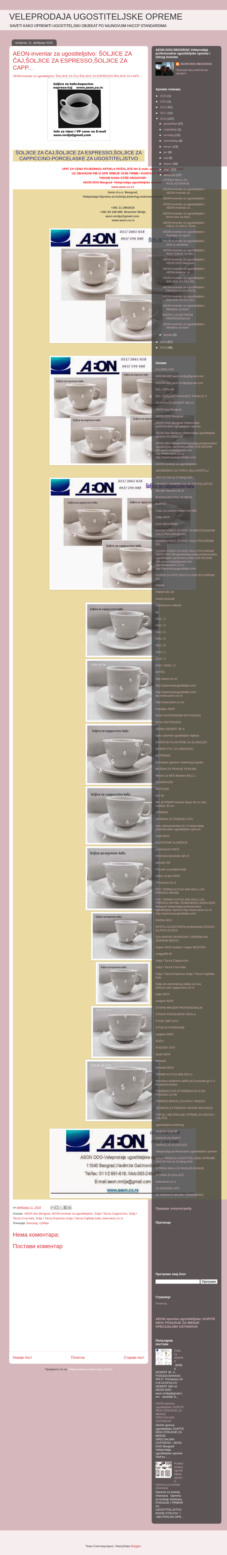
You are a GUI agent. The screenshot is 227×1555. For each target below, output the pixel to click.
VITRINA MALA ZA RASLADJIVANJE (176, 181)
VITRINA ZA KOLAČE (170, 1175)
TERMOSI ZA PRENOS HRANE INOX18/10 (184, 1108)
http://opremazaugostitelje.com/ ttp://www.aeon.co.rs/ (176, 693)
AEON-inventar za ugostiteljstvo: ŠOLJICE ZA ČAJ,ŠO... (184, 279)
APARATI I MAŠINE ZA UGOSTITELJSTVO (184, 484)
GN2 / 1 (161, 652)
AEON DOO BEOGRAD (196, 64)
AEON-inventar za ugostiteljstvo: (184, 198)
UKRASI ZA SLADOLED (171, 1145)
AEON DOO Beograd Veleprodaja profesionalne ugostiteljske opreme (178, 424)
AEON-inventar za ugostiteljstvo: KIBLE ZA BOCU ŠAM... (184, 224)
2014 (163, 347)
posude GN (163, 862)
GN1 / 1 (161, 618)
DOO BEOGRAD (167, 524)
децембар (171, 123)
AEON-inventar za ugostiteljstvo (72, 1213)
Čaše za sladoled (178, 1356)
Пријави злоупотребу (173, 1208)
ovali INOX (162, 836)
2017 (163, 113)
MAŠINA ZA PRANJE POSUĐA (176, 769)
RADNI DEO (164, 920)
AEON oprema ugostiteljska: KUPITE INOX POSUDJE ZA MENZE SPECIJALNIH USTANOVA (185, 1322)
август (168, 146)
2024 (163, 96)
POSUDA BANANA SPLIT (172, 856)
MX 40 (160, 795)
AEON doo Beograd (37, 1213)
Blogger (136, 1546)
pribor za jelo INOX (168, 876)
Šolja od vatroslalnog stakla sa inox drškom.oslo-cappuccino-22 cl (178, 985)
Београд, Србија (38, 1223)
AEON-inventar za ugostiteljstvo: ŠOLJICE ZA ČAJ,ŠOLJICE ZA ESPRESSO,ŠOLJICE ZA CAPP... (77, 76)
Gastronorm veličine (169, 605)
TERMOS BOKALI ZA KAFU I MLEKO (180, 1101)
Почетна (78, 1357)
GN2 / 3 (161, 658)
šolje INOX (162, 994)
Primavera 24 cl (166, 882)
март (167, 169)
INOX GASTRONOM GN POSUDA (178, 715)
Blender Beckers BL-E (170, 490)
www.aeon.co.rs (122, 187)
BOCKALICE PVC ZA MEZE (174, 497)
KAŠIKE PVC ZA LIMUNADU (174, 748)
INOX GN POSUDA (168, 722)
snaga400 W (164, 953)
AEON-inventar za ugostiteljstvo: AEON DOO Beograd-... (184, 261)
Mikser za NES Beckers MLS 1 (176, 775)
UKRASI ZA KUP (167, 1131)
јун (166, 152)
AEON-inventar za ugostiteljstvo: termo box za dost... (184, 215)
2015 (163, 342)
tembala (161, 1061)
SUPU (160, 1041)
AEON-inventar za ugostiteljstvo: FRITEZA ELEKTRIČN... (184, 288)
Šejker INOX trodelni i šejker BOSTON (180, 947)
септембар (171, 140)
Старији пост (134, 1357)
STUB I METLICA (167, 1021)
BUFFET (161, 504)
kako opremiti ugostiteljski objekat (177, 735)
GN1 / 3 (161, 625)
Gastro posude (165, 598)
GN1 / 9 (161, 645)
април (168, 163)
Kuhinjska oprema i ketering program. (180, 762)
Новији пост (22, 1357)
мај (166, 158)
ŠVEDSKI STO (165, 1047)
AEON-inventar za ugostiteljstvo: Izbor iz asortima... (184, 242)
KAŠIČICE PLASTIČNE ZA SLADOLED (181, 742)
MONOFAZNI (164, 782)
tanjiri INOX (163, 1054)
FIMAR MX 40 (165, 592)
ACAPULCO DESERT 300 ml (175, 402)
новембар (171, 129)
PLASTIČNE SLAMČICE (171, 842)
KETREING (163, 755)
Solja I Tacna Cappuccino (110, 1213)
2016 (163, 118)
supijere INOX (165, 1034)
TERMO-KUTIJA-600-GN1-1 (174, 1074)
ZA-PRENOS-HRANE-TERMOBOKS (179, 1195)
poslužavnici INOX (167, 849)
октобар (169, 135)
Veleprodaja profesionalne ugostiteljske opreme (186, 1151)
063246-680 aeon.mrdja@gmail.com (179, 383)
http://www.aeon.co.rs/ (170, 702)
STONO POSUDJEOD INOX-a (175, 1014)
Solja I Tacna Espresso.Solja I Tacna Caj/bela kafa (68, 1218)
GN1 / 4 (161, 632)
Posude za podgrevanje (171, 869)
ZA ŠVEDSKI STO (167, 1188)
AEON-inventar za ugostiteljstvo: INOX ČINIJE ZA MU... (184, 252)
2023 (163, 101)
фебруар (170, 175)
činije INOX (163, 517)
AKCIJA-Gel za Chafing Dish (174, 477)
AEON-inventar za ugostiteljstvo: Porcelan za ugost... (184, 233)
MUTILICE (162, 789)
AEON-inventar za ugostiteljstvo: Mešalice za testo (184, 307)
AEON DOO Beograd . (170, 416)
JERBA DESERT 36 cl (170, 729)
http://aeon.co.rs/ (166, 678)
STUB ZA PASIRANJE (170, 1027)
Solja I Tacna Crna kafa (171, 967)
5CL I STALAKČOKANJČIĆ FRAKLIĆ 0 (181, 396)
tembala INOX (165, 1067)
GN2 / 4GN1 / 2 (166, 665)
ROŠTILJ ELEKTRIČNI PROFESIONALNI (178, 316)
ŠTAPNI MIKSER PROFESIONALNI (179, 1007)
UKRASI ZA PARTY (168, 1138)
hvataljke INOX (165, 709)
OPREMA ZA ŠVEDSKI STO (174, 819)
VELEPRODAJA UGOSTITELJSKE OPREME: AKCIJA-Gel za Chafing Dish (186, 1159)
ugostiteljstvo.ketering (170, 1124)
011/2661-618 (165, 369)
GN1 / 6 (161, 638)
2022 (163, 107)
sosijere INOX (165, 1001)
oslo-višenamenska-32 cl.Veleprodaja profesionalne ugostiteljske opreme (180, 827)
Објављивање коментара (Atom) (90, 1369)
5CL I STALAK (165, 389)
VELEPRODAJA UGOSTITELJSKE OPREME (95, 16)
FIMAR (160, 585)
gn (157, 612)
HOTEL (160, 672)
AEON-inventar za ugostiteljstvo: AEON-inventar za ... (184, 190)
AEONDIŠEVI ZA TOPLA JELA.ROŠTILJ (182, 470)
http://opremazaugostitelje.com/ (176, 685)
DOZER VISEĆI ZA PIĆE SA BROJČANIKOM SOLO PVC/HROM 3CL (185, 532)
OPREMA (162, 812)
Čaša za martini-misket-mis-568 (176, 510)
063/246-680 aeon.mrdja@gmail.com (180, 376)
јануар (168, 334)
